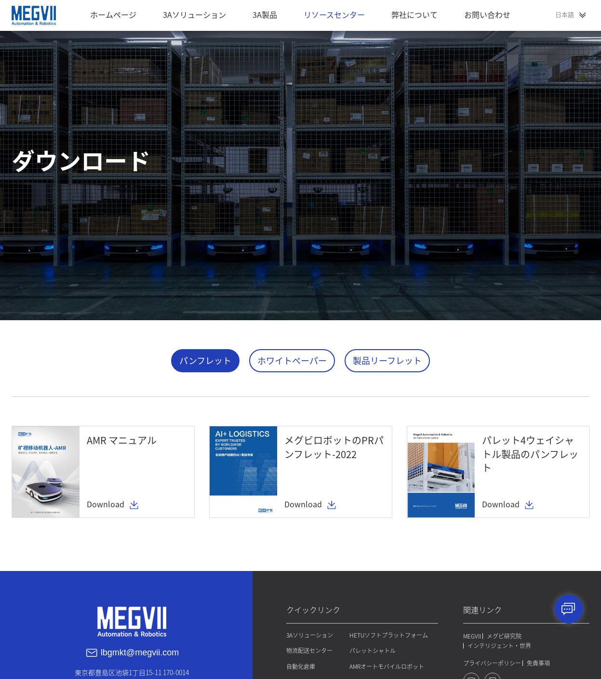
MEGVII (472, 635)
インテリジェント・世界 (499, 645)
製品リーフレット (387, 360)
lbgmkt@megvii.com (140, 652)
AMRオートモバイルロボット (386, 665)
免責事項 (538, 662)
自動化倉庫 (299, 665)
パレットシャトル (372, 650)
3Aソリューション (308, 635)
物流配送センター (308, 650)
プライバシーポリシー (492, 662)
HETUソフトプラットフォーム (388, 635)
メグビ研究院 (504, 635)
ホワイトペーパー (292, 360)
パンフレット (205, 360)
